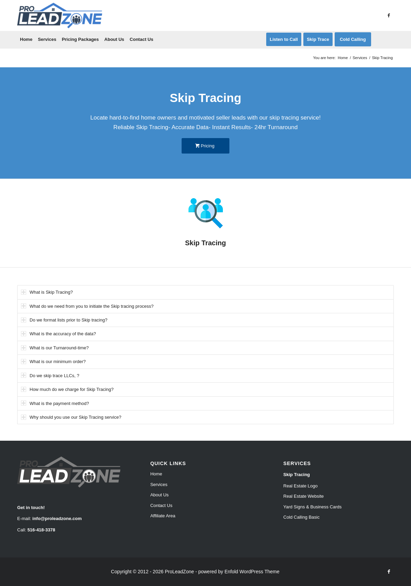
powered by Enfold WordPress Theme (238, 571)
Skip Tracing (296, 474)
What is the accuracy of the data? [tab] (58, 333)
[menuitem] (26, 39)
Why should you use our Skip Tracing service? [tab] (71, 417)
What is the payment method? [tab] (55, 403)
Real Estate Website (303, 496)
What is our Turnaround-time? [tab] (55, 347)
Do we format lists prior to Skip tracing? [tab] (64, 320)
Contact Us (161, 505)
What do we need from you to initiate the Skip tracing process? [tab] (87, 305)
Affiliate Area (162, 515)
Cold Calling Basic (301, 517)
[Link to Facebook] (388, 15)
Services (158, 484)
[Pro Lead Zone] (59, 15)
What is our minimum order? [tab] (53, 361)
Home (156, 473)
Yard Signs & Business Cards (312, 506)
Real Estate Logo (300, 485)
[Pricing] (205, 146)
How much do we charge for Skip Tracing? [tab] (67, 389)
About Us (159, 494)
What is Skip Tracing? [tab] (47, 292)
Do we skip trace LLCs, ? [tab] (50, 375)
